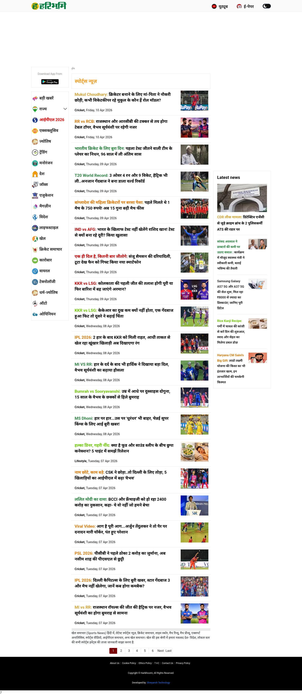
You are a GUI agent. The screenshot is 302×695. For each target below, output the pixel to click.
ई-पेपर (245, 6)
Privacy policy (183, 663)
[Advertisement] (151, 37)
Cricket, (93, 110)
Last (169, 651)
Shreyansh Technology (158, 682)
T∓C (156, 663)
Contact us (167, 663)
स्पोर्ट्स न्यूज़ (86, 81)
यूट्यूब (219, 6)
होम (73, 68)
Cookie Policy (129, 663)
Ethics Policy (145, 663)
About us (114, 663)
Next (160, 651)
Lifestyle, (96, 461)
